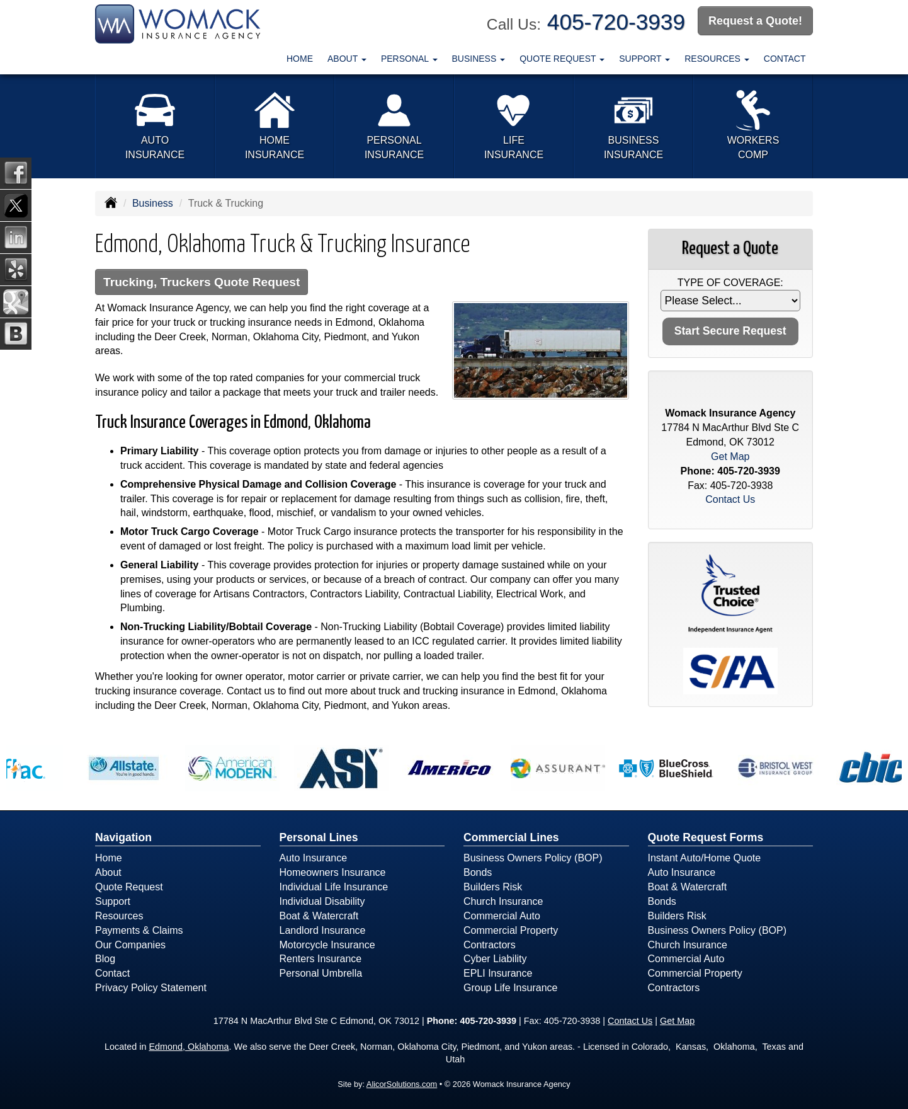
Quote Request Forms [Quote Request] (706, 837)
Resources (119, 916)
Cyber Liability (494, 958)
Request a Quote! (755, 20)
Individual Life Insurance (334, 887)
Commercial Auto (501, 916)
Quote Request (129, 887)
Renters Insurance (321, 958)
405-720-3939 (616, 21)
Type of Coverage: (730, 282)
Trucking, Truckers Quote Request (201, 282)
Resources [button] (716, 59)
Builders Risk (492, 887)
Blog (105, 958)
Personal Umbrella (321, 973)
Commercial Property (510, 930)
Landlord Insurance (323, 930)
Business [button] (479, 59)
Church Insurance (503, 901)
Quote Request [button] (561, 59)
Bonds (477, 872)
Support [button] (644, 59)
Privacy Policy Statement (151, 987)
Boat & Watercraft (319, 916)
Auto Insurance (314, 858)
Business (152, 203)
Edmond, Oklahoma (189, 1047)
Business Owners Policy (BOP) (533, 858)
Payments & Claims (139, 930)
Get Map (730, 456)
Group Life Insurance (510, 987)
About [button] (346, 59)
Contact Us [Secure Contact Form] (730, 499)
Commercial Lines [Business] (511, 837)
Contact (785, 59)
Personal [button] (409, 59)
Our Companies (130, 944)
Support (112, 901)
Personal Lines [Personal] (319, 837)
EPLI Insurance (497, 973)
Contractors (489, 944)
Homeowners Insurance (333, 872)
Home (300, 59)
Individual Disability (322, 901)
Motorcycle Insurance (327, 944)
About (108, 872)
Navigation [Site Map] (123, 837)
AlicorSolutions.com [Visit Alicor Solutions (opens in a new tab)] (401, 1084)
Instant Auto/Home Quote (704, 858)
